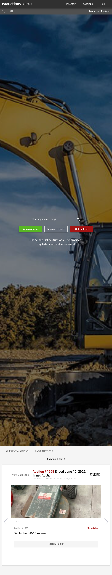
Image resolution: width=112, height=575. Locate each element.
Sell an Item (81, 229)
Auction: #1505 (21, 528)
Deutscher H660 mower (30, 533)
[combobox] (56, 219)
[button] (5, 522)
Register (105, 11)
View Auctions (30, 229)
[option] (71, 4)
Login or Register (56, 229)
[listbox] (87, 4)
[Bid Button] (56, 544)
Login (92, 11)
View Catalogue (20, 475)
